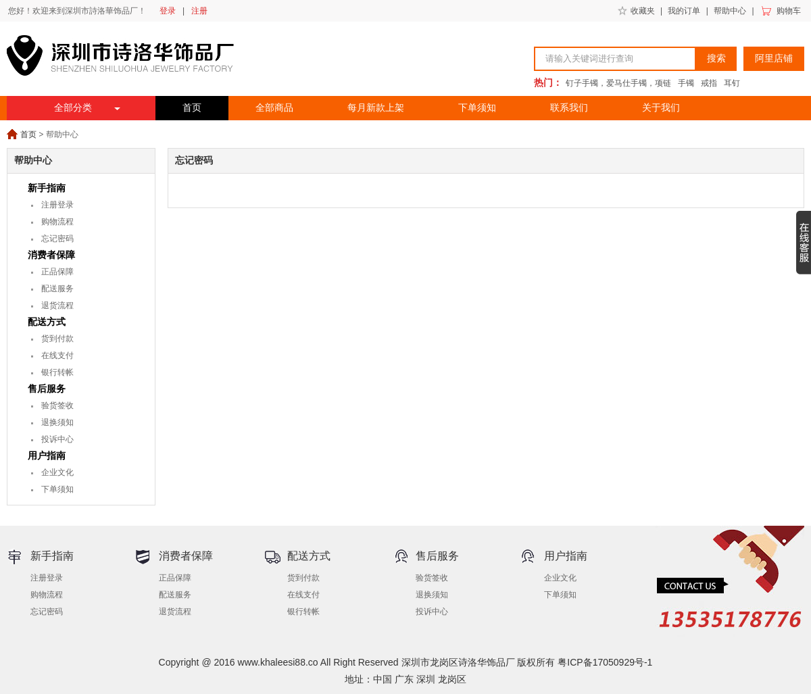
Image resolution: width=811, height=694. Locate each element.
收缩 (803, 242)
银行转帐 (57, 372)
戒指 (709, 83)
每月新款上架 (375, 108)
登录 (167, 11)
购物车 (789, 11)
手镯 (686, 83)
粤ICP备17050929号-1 (605, 662)
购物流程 (57, 221)
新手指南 (47, 188)
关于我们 (661, 108)
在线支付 (57, 355)
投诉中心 (57, 439)
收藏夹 (643, 11)
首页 (191, 108)
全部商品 (274, 108)
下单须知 (477, 108)
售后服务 (47, 389)
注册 (199, 11)
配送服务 (57, 288)
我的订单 (684, 11)
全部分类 (73, 108)
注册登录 (57, 204)
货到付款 (57, 338)
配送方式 (47, 322)
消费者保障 (51, 255)
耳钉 (732, 83)
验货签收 (57, 405)
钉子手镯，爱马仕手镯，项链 (618, 83)
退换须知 (57, 422)
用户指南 (47, 456)
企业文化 (57, 472)
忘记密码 (57, 238)
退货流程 (57, 305)
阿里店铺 (774, 58)
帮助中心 (730, 11)
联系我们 (569, 108)
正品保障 (57, 271)
